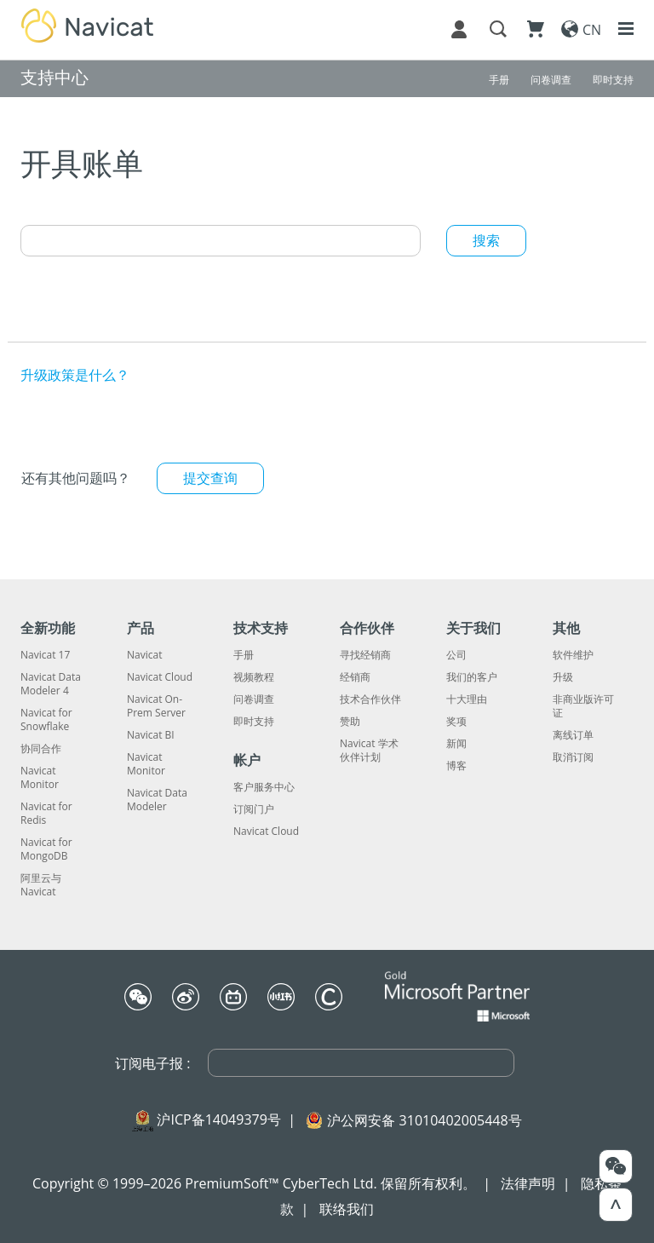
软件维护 (573, 655)
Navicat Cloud (159, 677)
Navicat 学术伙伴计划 (369, 750)
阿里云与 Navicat (40, 885)
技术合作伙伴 (370, 699)
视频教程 (253, 677)
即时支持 (253, 721)
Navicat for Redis (46, 813)
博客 (456, 766)
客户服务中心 (264, 787)
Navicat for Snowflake (46, 720)
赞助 (350, 721)
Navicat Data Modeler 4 (50, 684)
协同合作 (40, 749)
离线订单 (573, 735)
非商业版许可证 (583, 706)
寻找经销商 (365, 655)
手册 (243, 655)
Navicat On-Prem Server (156, 706)
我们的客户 (471, 677)
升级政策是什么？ (74, 374)
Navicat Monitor (39, 777)
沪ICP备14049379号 (218, 1119)
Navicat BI (151, 735)
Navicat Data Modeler (157, 800)
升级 (563, 677)
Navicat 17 (45, 655)
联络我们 (346, 1209)
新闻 (456, 744)
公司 (456, 655)
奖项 (456, 721)
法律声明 (528, 1183)
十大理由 (466, 699)
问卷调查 (253, 699)
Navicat (144, 655)
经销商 (355, 677)
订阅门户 (253, 809)
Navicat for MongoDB (46, 849)
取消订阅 (573, 757)
